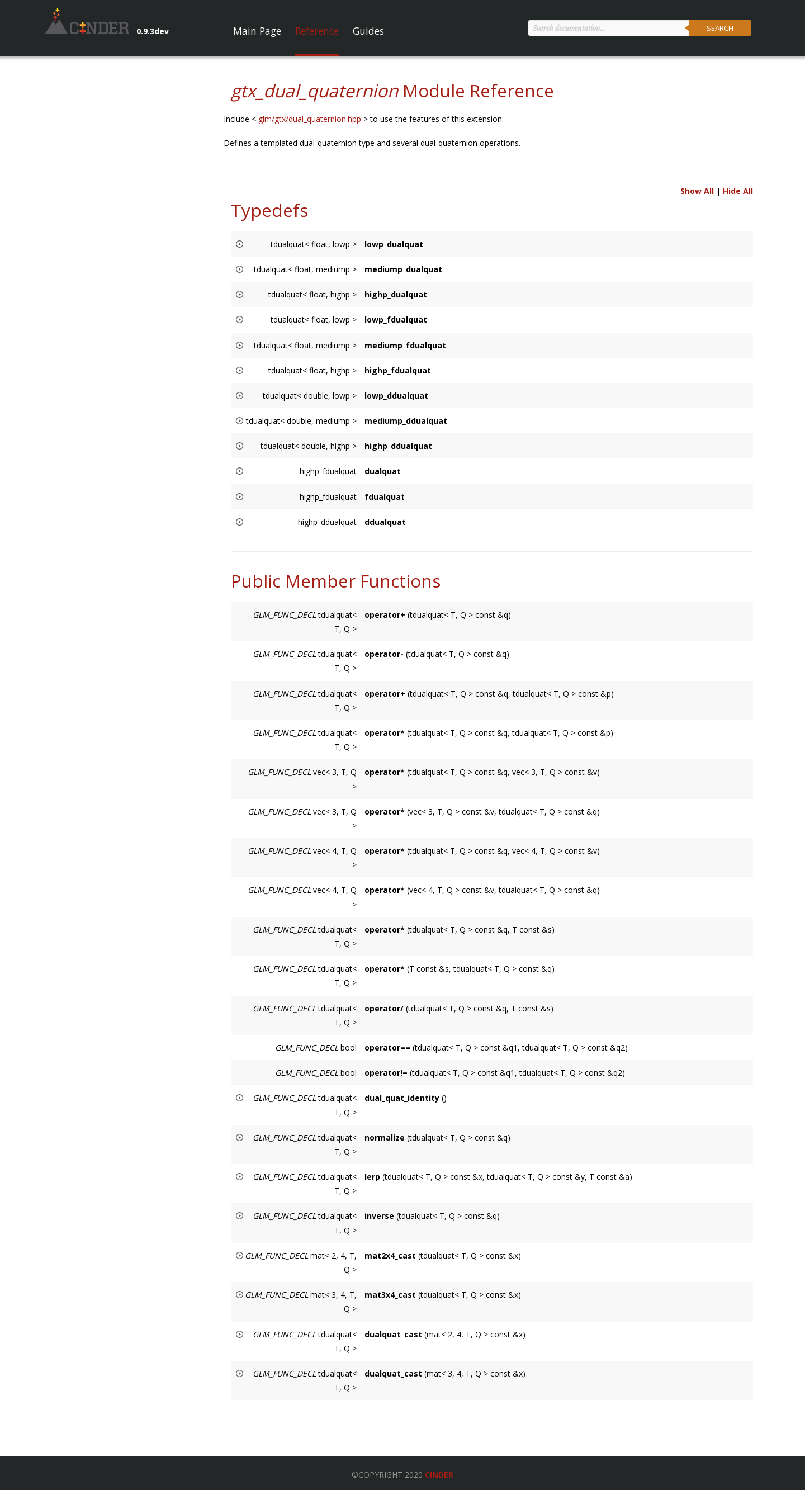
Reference (317, 30)
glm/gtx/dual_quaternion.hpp (310, 118)
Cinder (439, 1474)
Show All (697, 191)
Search (720, 28)
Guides (368, 30)
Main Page (257, 30)
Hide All (738, 191)
